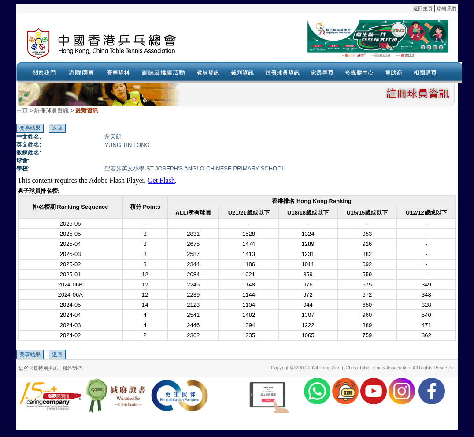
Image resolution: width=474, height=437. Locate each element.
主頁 (22, 110)
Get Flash (161, 180)
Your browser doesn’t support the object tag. (322, 44)
